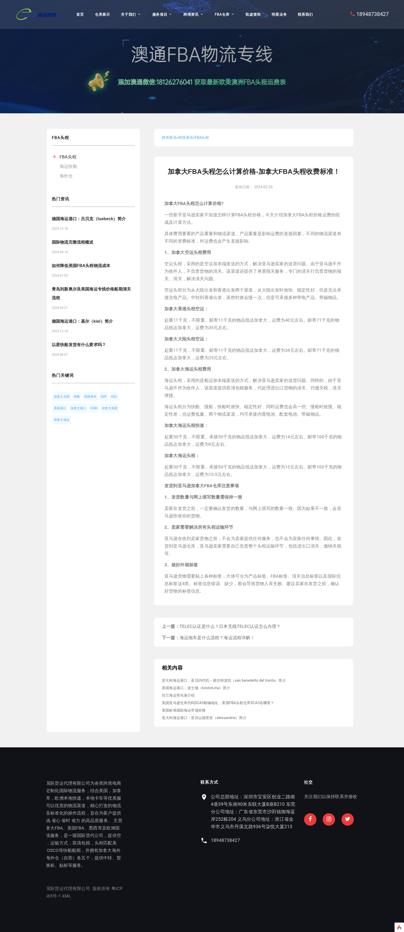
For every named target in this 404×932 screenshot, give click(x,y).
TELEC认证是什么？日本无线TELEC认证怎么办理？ (230, 626)
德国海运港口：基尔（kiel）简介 (82, 321)
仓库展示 (102, 14)
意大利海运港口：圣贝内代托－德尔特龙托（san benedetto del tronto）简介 (224, 680)
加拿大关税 (62, 396)
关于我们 (128, 14)
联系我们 (305, 14)
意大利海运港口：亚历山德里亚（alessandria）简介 (204, 718)
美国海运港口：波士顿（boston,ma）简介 (196, 688)
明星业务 (279, 14)
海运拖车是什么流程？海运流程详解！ (217, 637)
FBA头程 (68, 156)
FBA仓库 (222, 14)
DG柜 (94, 408)
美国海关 (90, 396)
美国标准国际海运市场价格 (184, 710)
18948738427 (372, 14)
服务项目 (159, 14)
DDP (104, 396)
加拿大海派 (109, 408)
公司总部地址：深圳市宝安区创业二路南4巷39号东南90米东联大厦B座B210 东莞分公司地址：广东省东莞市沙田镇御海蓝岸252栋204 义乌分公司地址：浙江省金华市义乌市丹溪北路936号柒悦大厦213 (310, 811)
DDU (114, 396)
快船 (77, 396)
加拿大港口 (78, 408)
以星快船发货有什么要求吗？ (79, 345)
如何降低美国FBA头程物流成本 (81, 265)
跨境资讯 (191, 14)
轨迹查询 (253, 14)
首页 (80, 14)
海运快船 (68, 166)
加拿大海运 (62, 420)
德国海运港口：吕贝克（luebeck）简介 (89, 219)
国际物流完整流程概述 (73, 242)
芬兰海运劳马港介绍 (178, 695)
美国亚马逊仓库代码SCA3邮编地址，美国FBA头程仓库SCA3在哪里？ (218, 703)
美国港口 (60, 408)
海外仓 (66, 175)
